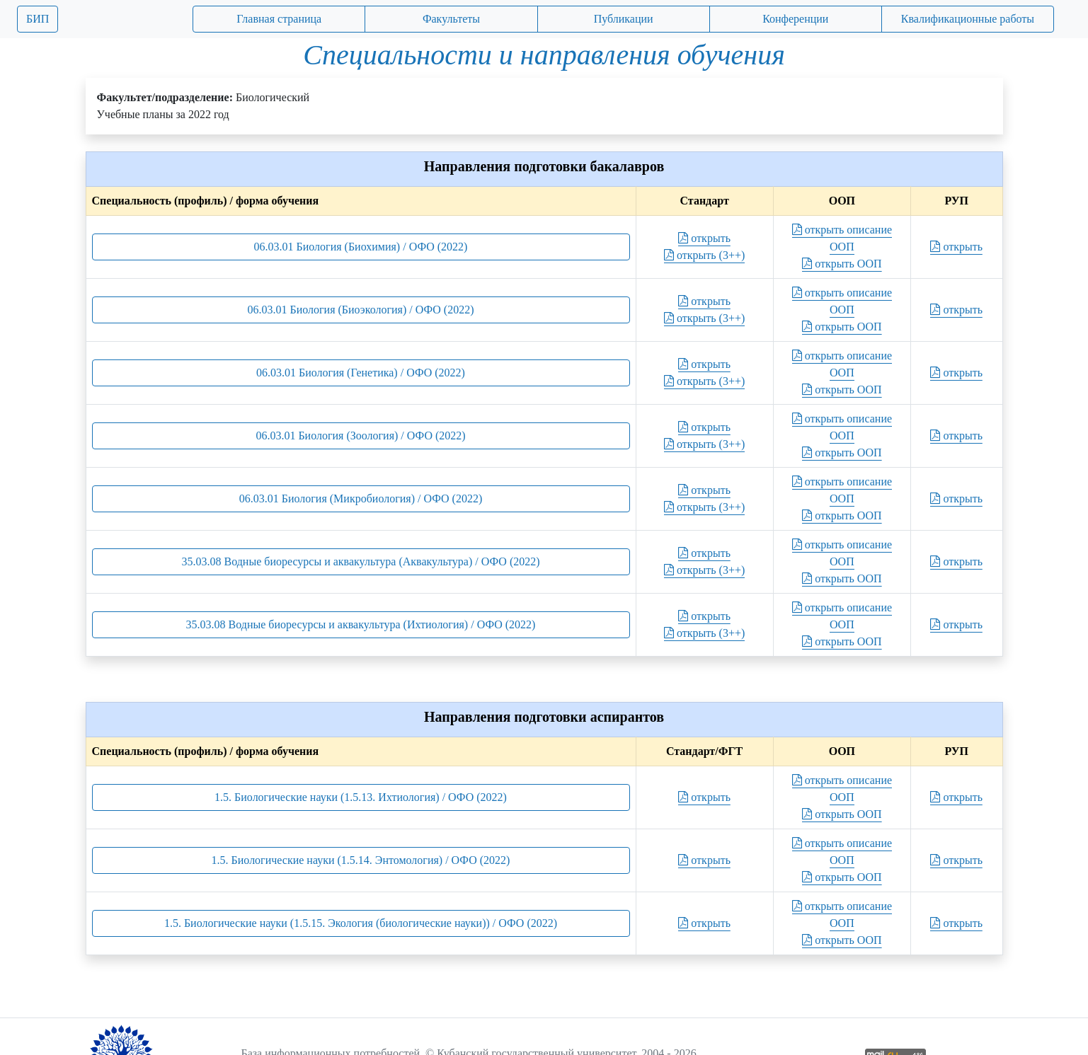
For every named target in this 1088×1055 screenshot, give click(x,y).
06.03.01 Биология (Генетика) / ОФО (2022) (360, 373)
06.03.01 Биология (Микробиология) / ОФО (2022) (360, 498)
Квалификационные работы (967, 19)
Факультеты (451, 19)
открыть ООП (841, 264)
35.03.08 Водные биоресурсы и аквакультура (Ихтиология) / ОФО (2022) (361, 624)
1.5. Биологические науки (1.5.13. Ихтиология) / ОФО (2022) (360, 797)
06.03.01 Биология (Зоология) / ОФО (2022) (360, 436)
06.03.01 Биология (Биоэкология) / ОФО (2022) (361, 310)
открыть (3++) (704, 255)
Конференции (795, 19)
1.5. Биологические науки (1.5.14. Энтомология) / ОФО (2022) (361, 860)
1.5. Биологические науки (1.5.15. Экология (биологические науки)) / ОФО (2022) (360, 923)
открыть (704, 238)
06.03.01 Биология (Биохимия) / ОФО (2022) (361, 247)
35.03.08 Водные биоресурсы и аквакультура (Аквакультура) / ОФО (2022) (360, 561)
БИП (37, 19)
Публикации (623, 19)
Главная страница (278, 19)
